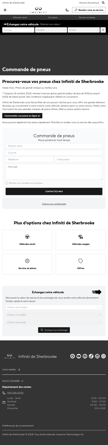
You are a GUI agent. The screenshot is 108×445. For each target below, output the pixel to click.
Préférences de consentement (17, 425)
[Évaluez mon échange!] (103, 30)
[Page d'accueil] (8, 356)
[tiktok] (91, 356)
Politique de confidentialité (54, 204)
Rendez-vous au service (89, 11)
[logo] (38, 10)
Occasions (53, 17)
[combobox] (7, 307)
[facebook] (85, 356)
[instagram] (103, 356)
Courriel (12, 152)
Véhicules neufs (20, 17)
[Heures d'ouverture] (89, 2)
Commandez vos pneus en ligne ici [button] (22, 115)
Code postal (63, 159)
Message (12, 166)
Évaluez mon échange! (54, 329)
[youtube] (78, 356)
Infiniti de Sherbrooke (13, 2)
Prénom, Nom (15, 145)
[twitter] (72, 356)
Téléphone (13, 159)
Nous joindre (11, 381)
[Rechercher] (103, 2)
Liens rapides (9, 369)
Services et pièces (87, 17)
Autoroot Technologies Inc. (70, 434)
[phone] (67, 10)
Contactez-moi (54, 191)
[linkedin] (97, 356)
